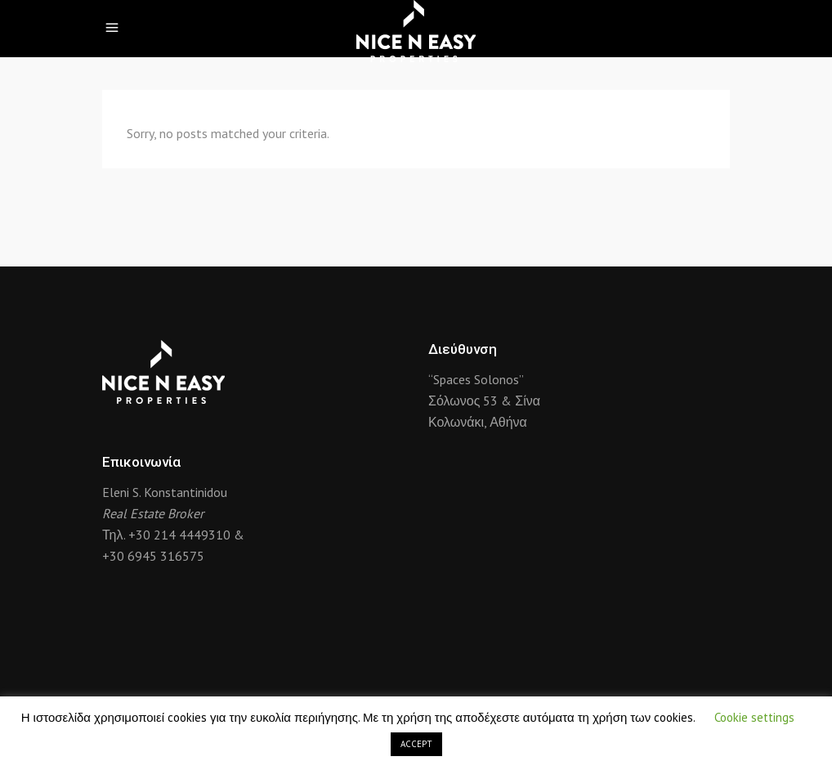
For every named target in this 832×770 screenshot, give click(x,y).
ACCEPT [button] (416, 744)
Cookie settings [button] (754, 717)
